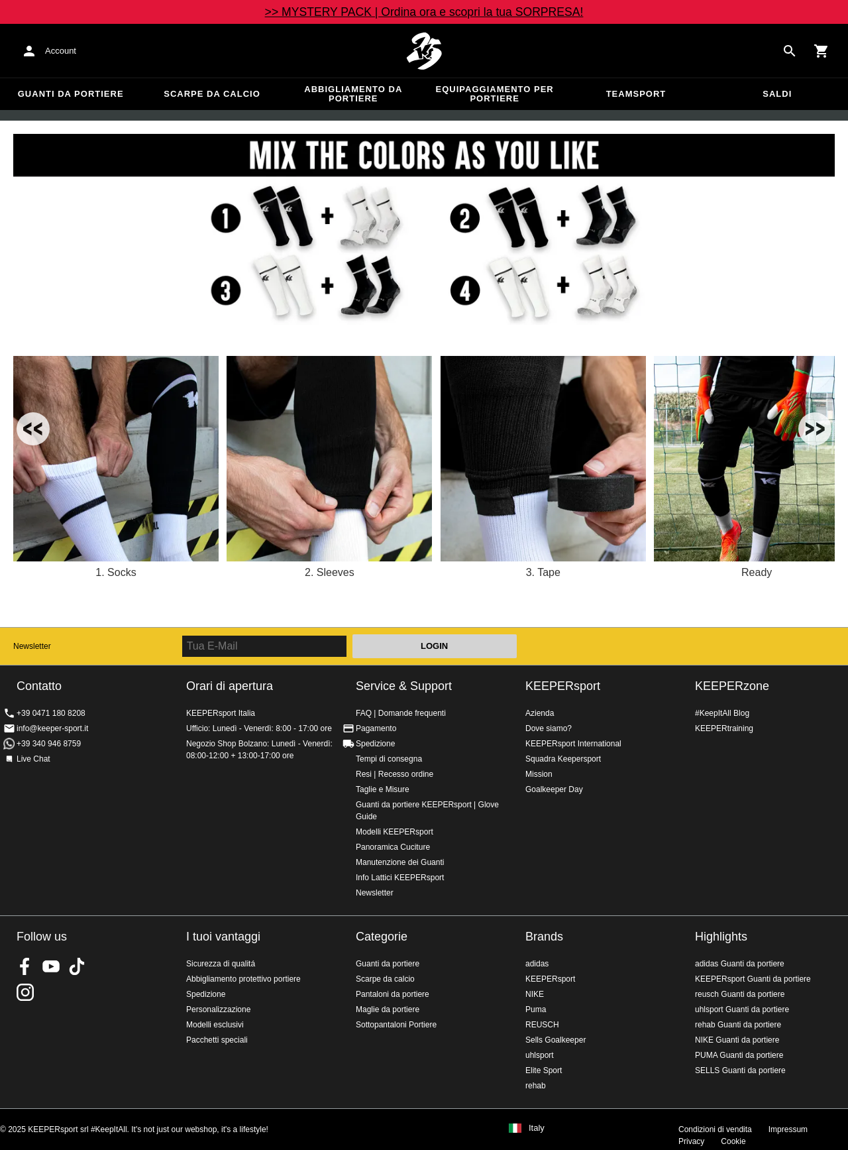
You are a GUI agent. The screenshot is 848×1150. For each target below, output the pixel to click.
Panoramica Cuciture (393, 847)
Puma (535, 1009)
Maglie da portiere (387, 1009)
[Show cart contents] (821, 51)
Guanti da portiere (71, 94)
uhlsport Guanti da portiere (742, 1009)
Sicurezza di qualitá (220, 963)
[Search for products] (789, 51)
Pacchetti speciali (217, 1040)
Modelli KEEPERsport (394, 831)
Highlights (721, 936)
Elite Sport (543, 1070)
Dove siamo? (548, 728)
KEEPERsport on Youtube (51, 966)
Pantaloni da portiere (392, 994)
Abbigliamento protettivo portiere (243, 979)
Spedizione (375, 743)
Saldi (777, 94)
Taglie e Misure (382, 789)
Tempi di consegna (389, 759)
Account (60, 51)
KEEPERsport (562, 686)
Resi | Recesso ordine (394, 774)
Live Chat (33, 759)
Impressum (788, 1129)
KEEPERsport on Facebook (25, 966)
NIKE (534, 994)
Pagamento (376, 728)
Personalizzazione (218, 1009)
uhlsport (539, 1055)
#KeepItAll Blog (722, 713)
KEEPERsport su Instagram (25, 992)
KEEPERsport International (573, 743)
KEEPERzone (732, 686)
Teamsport (636, 94)
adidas (537, 963)
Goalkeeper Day (554, 789)
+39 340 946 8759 (49, 743)
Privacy (691, 1141)
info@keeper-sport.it (52, 728)
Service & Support (404, 686)
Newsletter (32, 646)
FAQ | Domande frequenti (401, 713)
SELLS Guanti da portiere (740, 1070)
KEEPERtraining (724, 728)
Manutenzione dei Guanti (400, 862)
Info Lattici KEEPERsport (400, 877)
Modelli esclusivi (215, 1024)
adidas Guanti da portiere (739, 963)
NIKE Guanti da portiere (737, 1040)
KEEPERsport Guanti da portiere (753, 979)
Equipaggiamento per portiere (495, 93)
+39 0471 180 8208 (51, 713)
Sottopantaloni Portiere (396, 1024)
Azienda (539, 713)
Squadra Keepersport (563, 759)
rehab (535, 1085)
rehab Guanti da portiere (738, 1024)
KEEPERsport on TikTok (76, 966)
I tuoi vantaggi (223, 936)
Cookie (733, 1141)
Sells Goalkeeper (555, 1040)
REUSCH (542, 1024)
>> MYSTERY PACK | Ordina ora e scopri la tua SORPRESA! (424, 12)
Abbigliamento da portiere (353, 93)
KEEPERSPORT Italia (424, 51)
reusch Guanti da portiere (739, 994)
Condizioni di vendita (715, 1129)
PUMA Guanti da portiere (739, 1055)
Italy (537, 1128)
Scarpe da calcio (212, 94)
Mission (539, 774)
